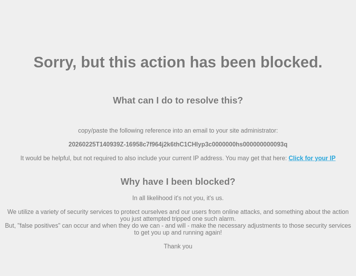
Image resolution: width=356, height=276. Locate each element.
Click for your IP (312, 158)
